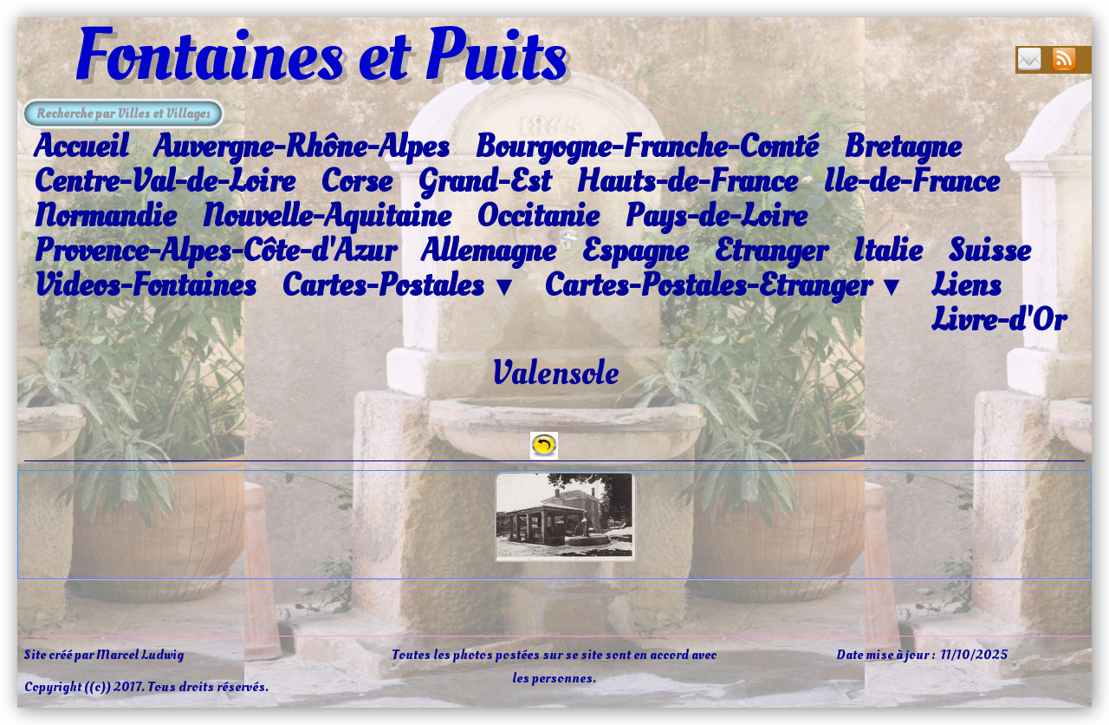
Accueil (80, 146)
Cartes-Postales (400, 286)
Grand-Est (484, 181)
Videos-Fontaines (145, 285)
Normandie (105, 216)
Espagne (634, 250)
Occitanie (538, 216)
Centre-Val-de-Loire (164, 181)
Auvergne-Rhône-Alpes (301, 146)
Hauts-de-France (686, 181)
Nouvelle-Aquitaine (326, 216)
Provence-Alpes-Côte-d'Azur (214, 250)
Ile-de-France (911, 181)
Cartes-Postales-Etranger (724, 286)
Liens (966, 285)
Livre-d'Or (998, 320)
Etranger (770, 250)
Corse (356, 181)
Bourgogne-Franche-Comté (646, 146)
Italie (887, 250)
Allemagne (488, 250)
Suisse (989, 250)
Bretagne (902, 146)
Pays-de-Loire (716, 216)
